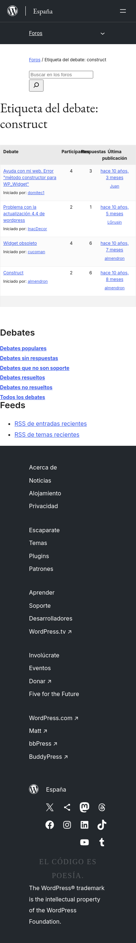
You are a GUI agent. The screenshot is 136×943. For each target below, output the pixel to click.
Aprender (42, 592)
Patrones (41, 568)
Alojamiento (45, 493)
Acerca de (43, 467)
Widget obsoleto (20, 243)
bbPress (43, 743)
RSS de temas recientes (47, 434)
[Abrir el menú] (124, 11)
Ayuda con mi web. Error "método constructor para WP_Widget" (29, 177)
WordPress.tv (50, 631)
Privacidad (43, 506)
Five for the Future (54, 693)
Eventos (40, 668)
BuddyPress (48, 756)
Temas (38, 542)
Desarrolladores (51, 618)
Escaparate (44, 530)
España (56, 789)
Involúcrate (44, 655)
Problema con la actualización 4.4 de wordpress (24, 213)
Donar (40, 681)
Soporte (40, 605)
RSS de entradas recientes (51, 423)
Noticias (40, 480)
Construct (13, 272)
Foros (35, 33)
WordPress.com (54, 718)
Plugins (39, 556)
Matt (38, 730)
